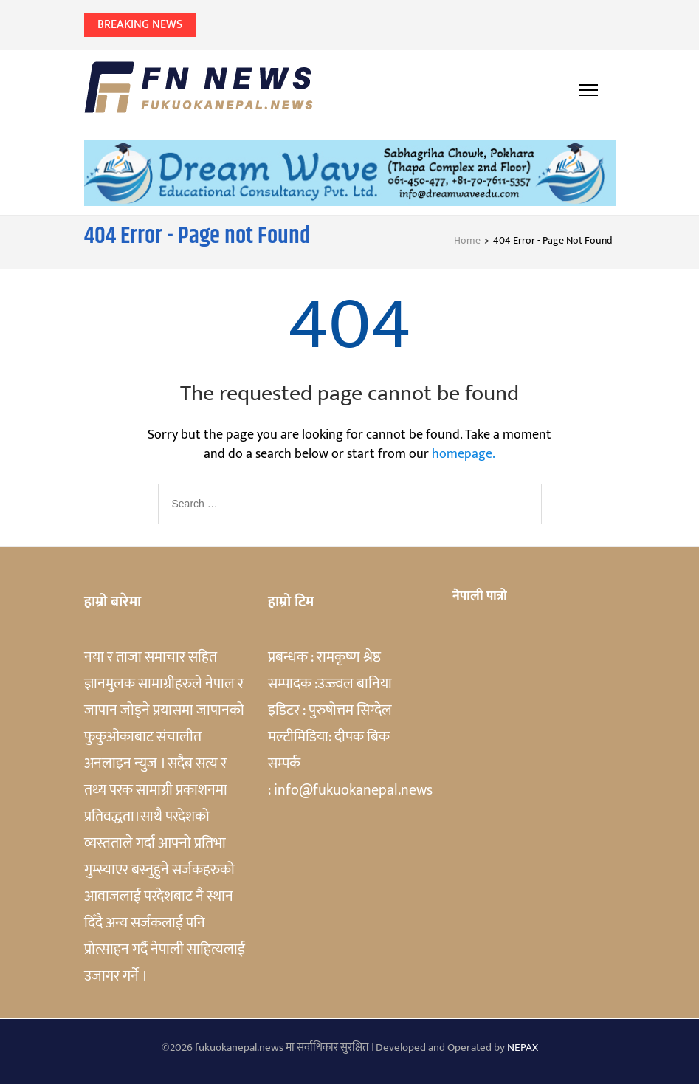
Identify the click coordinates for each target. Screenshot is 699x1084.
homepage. (463, 454)
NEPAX (522, 1047)
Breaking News (139, 25)
